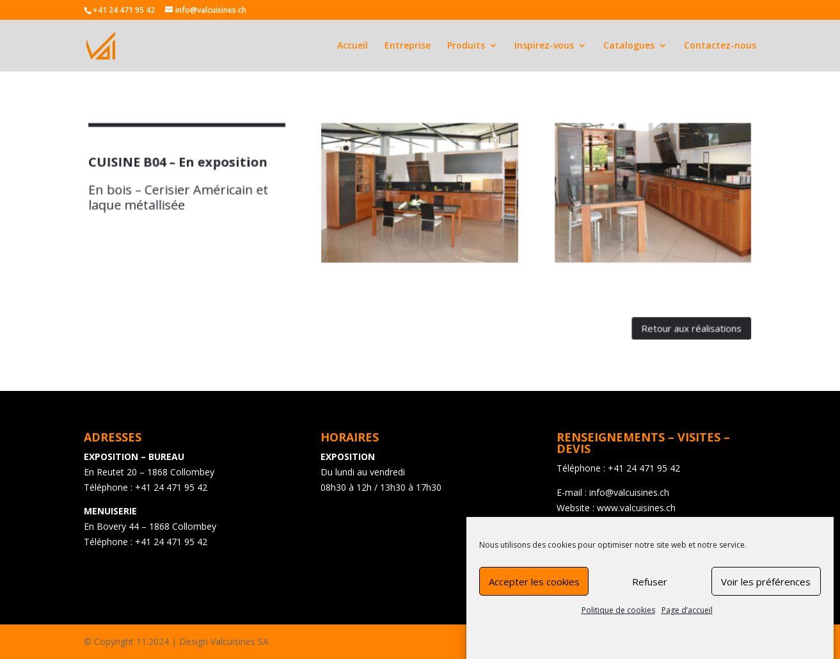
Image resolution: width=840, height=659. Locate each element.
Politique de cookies (618, 615)
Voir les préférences (766, 586)
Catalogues (628, 46)
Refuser (649, 586)
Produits (466, 46)
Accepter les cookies (534, 586)
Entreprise (407, 46)
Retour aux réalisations (672, 320)
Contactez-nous (720, 46)
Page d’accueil (687, 615)
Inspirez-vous (544, 46)
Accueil (352, 46)
